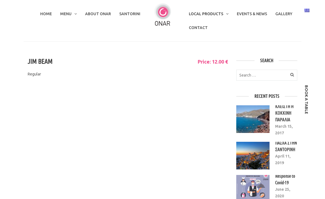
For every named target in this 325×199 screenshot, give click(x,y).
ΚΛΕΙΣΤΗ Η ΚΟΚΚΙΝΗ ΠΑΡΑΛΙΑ (284, 113)
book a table (306, 99)
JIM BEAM (40, 61)
